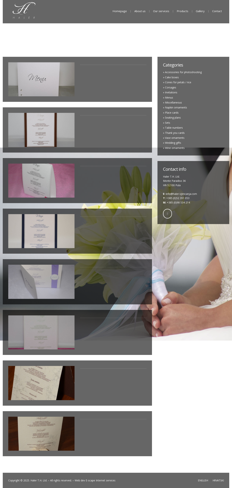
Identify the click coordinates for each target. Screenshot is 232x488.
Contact (217, 11)
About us (140, 11)
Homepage (120, 11)
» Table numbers (173, 127)
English (203, 480)
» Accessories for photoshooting (182, 72)
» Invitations (170, 92)
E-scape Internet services (100, 480)
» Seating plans (172, 117)
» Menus (168, 97)
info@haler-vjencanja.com (181, 194)
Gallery (200, 11)
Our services (161, 11)
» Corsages (169, 87)
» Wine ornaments (174, 148)
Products (182, 11)
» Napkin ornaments (175, 107)
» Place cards (171, 112)
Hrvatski (218, 480)
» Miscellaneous (172, 102)
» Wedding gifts (172, 142)
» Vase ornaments (173, 138)
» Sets (166, 122)
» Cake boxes (171, 77)
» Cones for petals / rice (177, 82)
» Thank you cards (174, 133)
